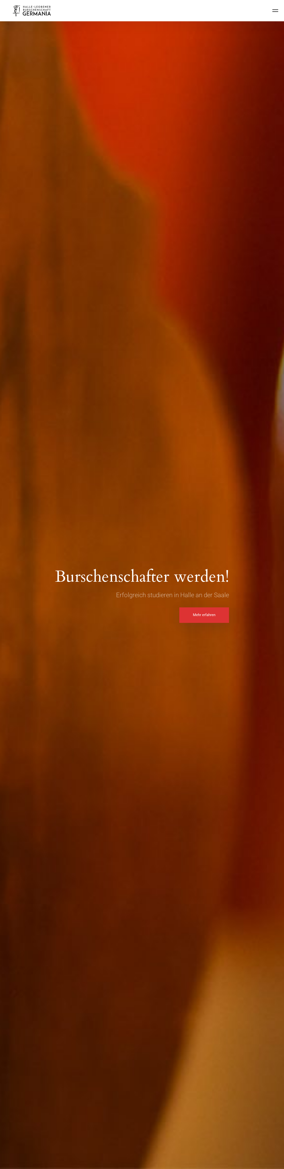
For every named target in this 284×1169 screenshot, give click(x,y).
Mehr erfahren (204, 615)
